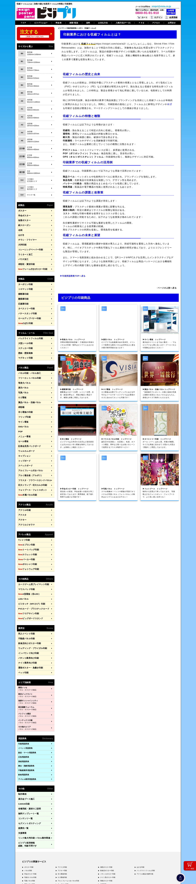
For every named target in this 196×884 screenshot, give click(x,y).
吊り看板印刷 (62, 830)
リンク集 (32, 798)
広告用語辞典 (23, 721)
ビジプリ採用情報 (33, 802)
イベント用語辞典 (25, 712)
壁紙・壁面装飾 (24, 342)
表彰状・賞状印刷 (25, 259)
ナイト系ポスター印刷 (107, 833)
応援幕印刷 (22, 296)
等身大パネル (23, 370)
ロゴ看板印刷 (62, 833)
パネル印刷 (28, 826)
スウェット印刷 (26, 528)
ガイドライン (72, 878)
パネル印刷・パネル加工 (28, 361)
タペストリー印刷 (25, 300)
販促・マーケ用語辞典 (27, 717)
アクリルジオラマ (25, 500)
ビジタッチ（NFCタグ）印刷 (30, 574)
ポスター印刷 (28, 823)
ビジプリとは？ (41, 23)
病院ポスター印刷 (106, 823)
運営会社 (43, 878)
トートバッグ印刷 (27, 523)
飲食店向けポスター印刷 (28, 610)
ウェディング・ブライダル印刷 (30, 615)
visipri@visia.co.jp (161, 6)
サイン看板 (22, 405)
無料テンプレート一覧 (27, 776)
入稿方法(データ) (123, 23)
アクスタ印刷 (62, 823)
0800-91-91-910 (147, 13)
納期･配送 (74, 23)
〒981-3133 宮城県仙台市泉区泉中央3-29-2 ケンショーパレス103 (57, 867)
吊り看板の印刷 (24, 396)
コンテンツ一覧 (24, 780)
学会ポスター (23, 215)
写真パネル (22, 379)
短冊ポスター (23, 219)
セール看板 (22, 423)
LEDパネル (22, 569)
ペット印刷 (22, 637)
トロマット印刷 (24, 283)
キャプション (23, 436)
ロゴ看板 (21, 383)
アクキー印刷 (62, 826)
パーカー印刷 (25, 532)
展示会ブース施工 (25, 762)
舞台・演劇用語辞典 (26, 730)
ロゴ (169, 104)
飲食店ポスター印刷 (107, 826)
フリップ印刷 (23, 401)
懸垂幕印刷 (22, 292)
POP (20, 414)
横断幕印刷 (22, 287)
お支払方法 (103, 23)
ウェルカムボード (25, 432)
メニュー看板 (23, 419)
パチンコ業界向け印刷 (27, 624)
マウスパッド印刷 (25, 560)
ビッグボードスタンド (29, 586)
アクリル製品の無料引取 (145, 830)
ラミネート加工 (24, 250)
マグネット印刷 (24, 346)
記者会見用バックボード (28, 427)
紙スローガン (23, 224)
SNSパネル (22, 410)
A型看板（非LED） (27, 564)
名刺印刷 (103, 840)
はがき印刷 (140, 823)
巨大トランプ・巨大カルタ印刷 (30, 463)
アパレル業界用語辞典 (27, 743)
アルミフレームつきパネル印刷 (68, 837)
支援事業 (21, 793)
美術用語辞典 (23, 726)
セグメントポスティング (28, 785)
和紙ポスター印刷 (106, 837)
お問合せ (171, 23)
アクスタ (21, 491)
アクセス (156, 23)
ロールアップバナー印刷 (28, 309)
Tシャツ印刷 (23, 514)
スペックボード (24, 445)
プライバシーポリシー (30, 878)
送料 (88, 23)
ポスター (21, 210)
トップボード (23, 441)
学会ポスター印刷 (30, 830)
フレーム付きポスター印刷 (30, 263)
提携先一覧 (22, 789)
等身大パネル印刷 (30, 833)
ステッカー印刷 (24, 337)
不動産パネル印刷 (25, 606)
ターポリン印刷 (24, 278)
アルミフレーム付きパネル (29, 449)
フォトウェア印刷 (27, 541)
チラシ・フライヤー (26, 237)
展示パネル (22, 374)
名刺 (20, 228)
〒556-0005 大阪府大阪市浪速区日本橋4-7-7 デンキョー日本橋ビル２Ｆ (60, 859)
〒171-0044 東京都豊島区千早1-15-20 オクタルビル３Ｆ (53, 857)
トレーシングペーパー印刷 (29, 246)
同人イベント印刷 (25, 602)
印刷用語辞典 (23, 708)
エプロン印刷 (25, 519)
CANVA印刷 (23, 767)
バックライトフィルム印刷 (29, 329)
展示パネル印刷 (29, 840)
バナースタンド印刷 (26, 305)
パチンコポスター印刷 (107, 830)
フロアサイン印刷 (27, 582)
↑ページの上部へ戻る (167, 288)
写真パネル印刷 (29, 837)
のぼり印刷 (24, 313)
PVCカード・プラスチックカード (31, 578)
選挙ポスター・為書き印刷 (29, 633)
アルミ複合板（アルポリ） (29, 454)
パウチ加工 (22, 255)
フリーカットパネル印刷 (28, 365)
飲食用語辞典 (23, 739)
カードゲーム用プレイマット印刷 (31, 556)
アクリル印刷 (23, 486)
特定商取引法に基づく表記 (57, 878)
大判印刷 (21, 241)
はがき (21, 233)
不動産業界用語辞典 (26, 734)
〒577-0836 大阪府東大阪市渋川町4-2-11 (49, 862)
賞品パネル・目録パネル (28, 388)
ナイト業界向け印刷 (26, 628)
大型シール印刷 (24, 333)
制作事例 (21, 758)
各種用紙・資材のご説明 (28, 771)
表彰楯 (21, 392)
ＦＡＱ (141, 23)
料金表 (58, 23)
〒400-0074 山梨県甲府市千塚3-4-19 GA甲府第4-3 (51, 864)
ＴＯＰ (23, 23)
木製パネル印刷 (26, 471)
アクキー (21, 495)
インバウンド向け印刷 (27, 619)
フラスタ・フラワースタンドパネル (32, 458)
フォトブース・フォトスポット (30, 467)
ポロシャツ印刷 (26, 536)
